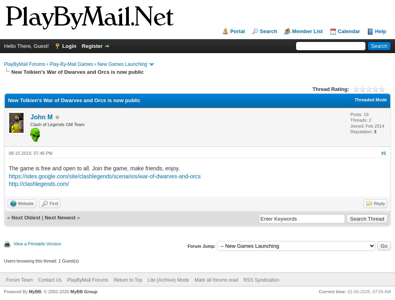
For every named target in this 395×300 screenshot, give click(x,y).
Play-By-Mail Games (71, 64)
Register (92, 46)
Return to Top (128, 280)
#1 (383, 153)
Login (69, 46)
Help (380, 31)
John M (41, 117)
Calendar (349, 31)
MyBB (35, 291)
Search (268, 31)
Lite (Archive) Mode (168, 280)
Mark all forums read (216, 280)
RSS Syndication (261, 280)
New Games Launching (122, 64)
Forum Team (19, 280)
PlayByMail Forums (24, 64)
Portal (237, 31)
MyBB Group (83, 291)
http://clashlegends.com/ (39, 184)
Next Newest (60, 218)
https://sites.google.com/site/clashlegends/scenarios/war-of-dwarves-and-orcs (105, 176)
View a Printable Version (37, 243)
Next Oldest (26, 218)
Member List (307, 31)
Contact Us (49, 280)
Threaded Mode (371, 99)
